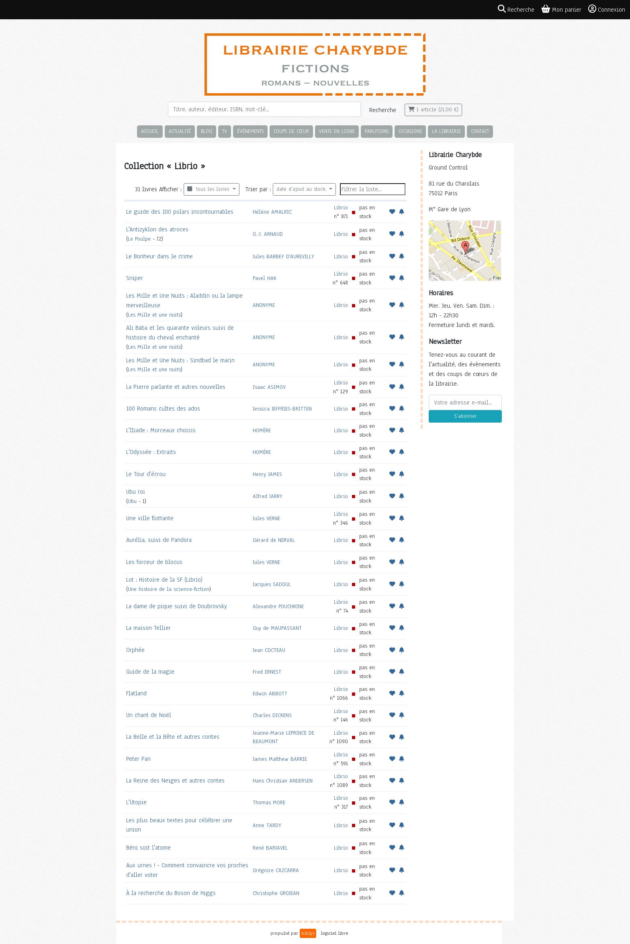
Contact (480, 131)
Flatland (136, 693)
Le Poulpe (139, 239)
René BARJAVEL (270, 848)
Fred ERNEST (267, 672)
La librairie (446, 131)
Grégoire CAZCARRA (276, 870)
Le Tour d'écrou (146, 474)
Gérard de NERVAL (274, 540)
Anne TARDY (267, 825)
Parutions (377, 131)
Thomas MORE (269, 802)
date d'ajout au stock (301, 189)
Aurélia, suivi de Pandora (159, 540)
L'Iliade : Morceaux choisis (161, 430)
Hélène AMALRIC (272, 212)
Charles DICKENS (272, 715)
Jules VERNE (266, 518)
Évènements (250, 131)
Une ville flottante (150, 518)
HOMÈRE (262, 430)
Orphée (135, 650)
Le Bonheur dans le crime (159, 256)
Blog (206, 131)
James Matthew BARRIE (280, 759)
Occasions (410, 131)
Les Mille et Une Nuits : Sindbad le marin (180, 360)
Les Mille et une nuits (154, 315)
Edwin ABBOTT (270, 693)
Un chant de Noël (148, 715)
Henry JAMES (267, 474)
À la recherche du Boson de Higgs (171, 893)
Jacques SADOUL (272, 584)
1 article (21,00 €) (433, 109)
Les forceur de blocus (154, 562)
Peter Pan (138, 759)
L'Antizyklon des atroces (157, 229)
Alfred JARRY (267, 496)
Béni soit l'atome (148, 848)
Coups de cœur (291, 131)
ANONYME (264, 305)
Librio (341, 207)
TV (224, 131)
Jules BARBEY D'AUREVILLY (283, 256)
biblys (308, 933)
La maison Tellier (148, 628)
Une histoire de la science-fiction (168, 589)
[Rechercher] (264, 109)
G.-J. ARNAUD (268, 234)
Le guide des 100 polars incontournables (179, 212)
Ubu (132, 501)
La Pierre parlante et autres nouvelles (175, 387)
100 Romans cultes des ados (163, 409)
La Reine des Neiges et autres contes (175, 780)
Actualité (180, 131)
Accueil (150, 131)
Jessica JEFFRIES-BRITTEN (282, 409)
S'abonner (465, 416)
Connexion (606, 9)
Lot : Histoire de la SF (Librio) (164, 580)
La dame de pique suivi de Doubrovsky (176, 606)
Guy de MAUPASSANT (277, 628)
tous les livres (209, 189)
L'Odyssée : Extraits (151, 452)
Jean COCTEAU (269, 650)
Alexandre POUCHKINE (278, 606)
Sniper (134, 278)
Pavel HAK (264, 278)
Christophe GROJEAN (276, 893)
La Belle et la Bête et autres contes (172, 737)
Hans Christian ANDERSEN (283, 781)
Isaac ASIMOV (269, 387)
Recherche (382, 110)
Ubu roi (135, 492)
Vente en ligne (337, 131)
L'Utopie (136, 802)
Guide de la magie (150, 672)
